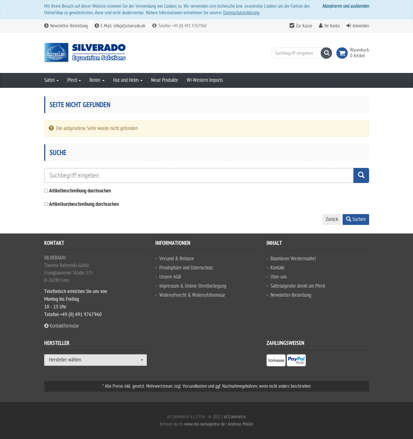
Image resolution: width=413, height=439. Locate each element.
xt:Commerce (235, 416)
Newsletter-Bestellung (66, 26)
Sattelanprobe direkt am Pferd (297, 286)
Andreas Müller (240, 424)
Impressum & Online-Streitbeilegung (192, 286)
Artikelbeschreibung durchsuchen (80, 191)
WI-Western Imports (205, 80)
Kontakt (277, 268)
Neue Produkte (164, 80)
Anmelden (361, 26)
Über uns (278, 277)
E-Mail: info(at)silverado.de (120, 26)
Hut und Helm (128, 80)
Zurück (332, 219)
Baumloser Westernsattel (293, 259)
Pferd (74, 80)
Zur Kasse (304, 26)
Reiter (97, 80)
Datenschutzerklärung (241, 12)
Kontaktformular (61, 326)
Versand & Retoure (176, 259)
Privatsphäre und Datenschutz (186, 268)
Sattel (51, 80)
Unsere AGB (170, 277)
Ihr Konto (332, 26)
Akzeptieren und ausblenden (345, 6)
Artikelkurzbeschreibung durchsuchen (84, 204)
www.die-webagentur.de (204, 424)
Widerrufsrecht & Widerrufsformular (192, 295)
